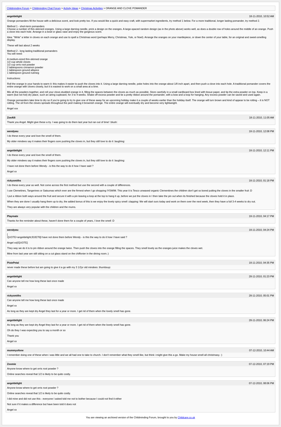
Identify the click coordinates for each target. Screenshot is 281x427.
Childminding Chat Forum (46, 8)
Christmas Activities (92, 8)
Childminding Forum (18, 8)
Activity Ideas (70, 8)
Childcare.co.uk (186, 417)
